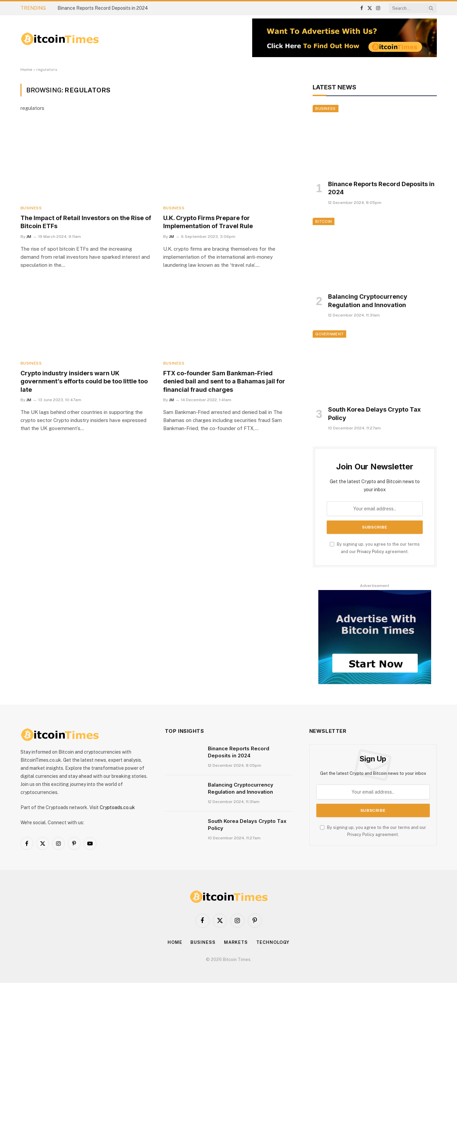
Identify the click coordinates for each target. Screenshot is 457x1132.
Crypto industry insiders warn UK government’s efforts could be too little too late (84, 381)
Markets (236, 942)
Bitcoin (323, 221)
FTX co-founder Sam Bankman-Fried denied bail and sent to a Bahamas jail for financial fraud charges (224, 381)
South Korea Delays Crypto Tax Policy (374, 413)
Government (329, 334)
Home (26, 69)
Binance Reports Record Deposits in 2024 (102, 8)
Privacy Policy (370, 551)
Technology (272, 942)
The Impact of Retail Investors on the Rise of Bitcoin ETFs (85, 221)
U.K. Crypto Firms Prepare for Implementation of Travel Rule (208, 221)
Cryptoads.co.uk (117, 807)
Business (31, 208)
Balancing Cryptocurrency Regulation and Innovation (367, 300)
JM (28, 236)
